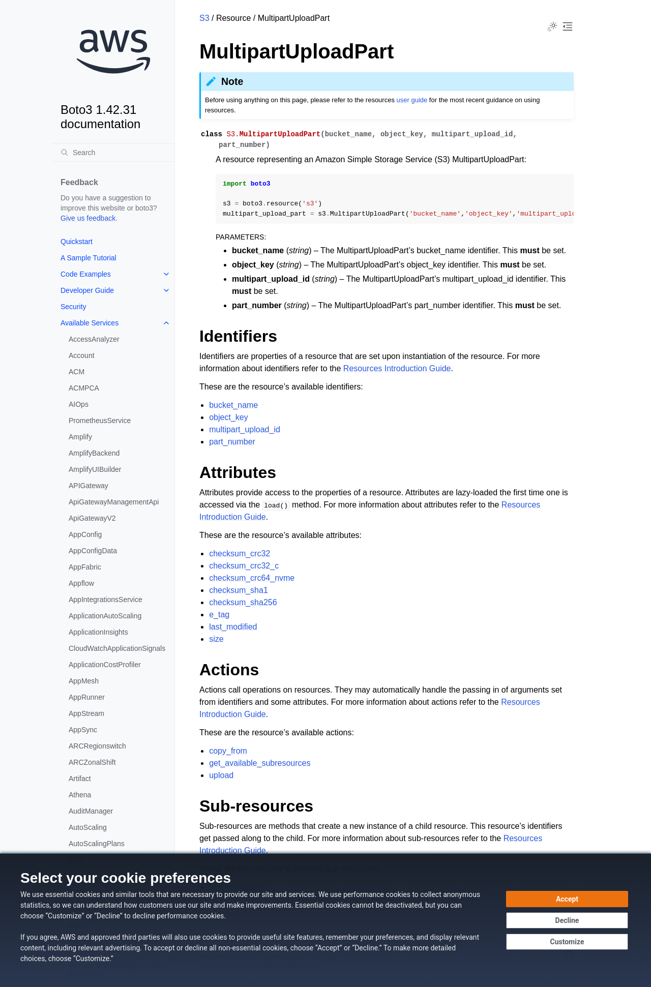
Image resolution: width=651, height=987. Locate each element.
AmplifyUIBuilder (95, 469)
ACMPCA (84, 388)
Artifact (80, 778)
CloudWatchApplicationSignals (117, 648)
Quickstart (77, 241)
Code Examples (86, 274)
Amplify (80, 437)
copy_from (228, 750)
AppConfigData (93, 551)
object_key (228, 417)
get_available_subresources (259, 763)
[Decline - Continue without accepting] (567, 920)
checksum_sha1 (238, 590)
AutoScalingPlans (97, 844)
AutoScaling (88, 827)
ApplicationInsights (98, 632)
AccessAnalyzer (94, 339)
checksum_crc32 (239, 553)
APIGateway (88, 486)
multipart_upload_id (244, 429)
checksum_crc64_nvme (251, 578)
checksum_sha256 (243, 602)
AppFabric (85, 567)
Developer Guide (87, 290)
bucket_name (233, 405)
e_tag (219, 614)
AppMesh (84, 681)
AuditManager (91, 811)
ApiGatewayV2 (92, 518)
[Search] (113, 152)
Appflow (81, 583)
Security (73, 307)
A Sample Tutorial (88, 258)
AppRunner (87, 697)
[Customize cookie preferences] (567, 942)
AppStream (86, 713)
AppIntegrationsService (105, 599)
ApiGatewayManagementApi (114, 502)
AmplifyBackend (94, 453)
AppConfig (85, 534)
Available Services (90, 323)
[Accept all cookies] (567, 899)
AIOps (78, 404)
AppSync (83, 730)
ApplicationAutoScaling (105, 616)
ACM (76, 372)
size (216, 639)
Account (82, 355)
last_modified (233, 626)
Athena (80, 795)
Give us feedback (88, 218)
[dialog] (325, 920)
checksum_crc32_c (244, 565)
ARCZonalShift (92, 762)
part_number (232, 441)
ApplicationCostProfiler (105, 665)
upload (221, 775)
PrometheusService (100, 420)
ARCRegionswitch (97, 746)
